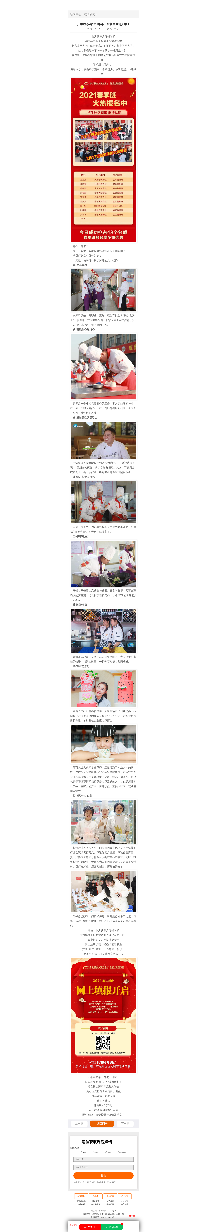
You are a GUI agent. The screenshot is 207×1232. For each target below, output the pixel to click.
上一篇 (79, 1123)
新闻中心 (75, 14)
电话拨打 (89, 1227)
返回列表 (102, 1123)
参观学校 (81, 1196)
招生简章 (110, 1196)
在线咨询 (114, 1226)
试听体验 (124, 1196)
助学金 (95, 1196)
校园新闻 (89, 14)
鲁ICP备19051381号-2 (107, 1211)
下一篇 (125, 1123)
